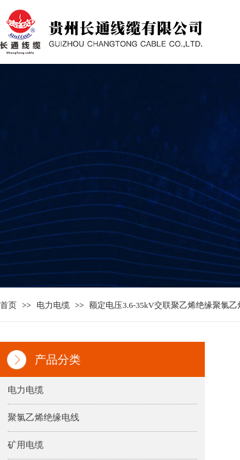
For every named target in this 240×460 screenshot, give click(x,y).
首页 (8, 305)
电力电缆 (53, 305)
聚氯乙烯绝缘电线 (43, 417)
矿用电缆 (26, 445)
